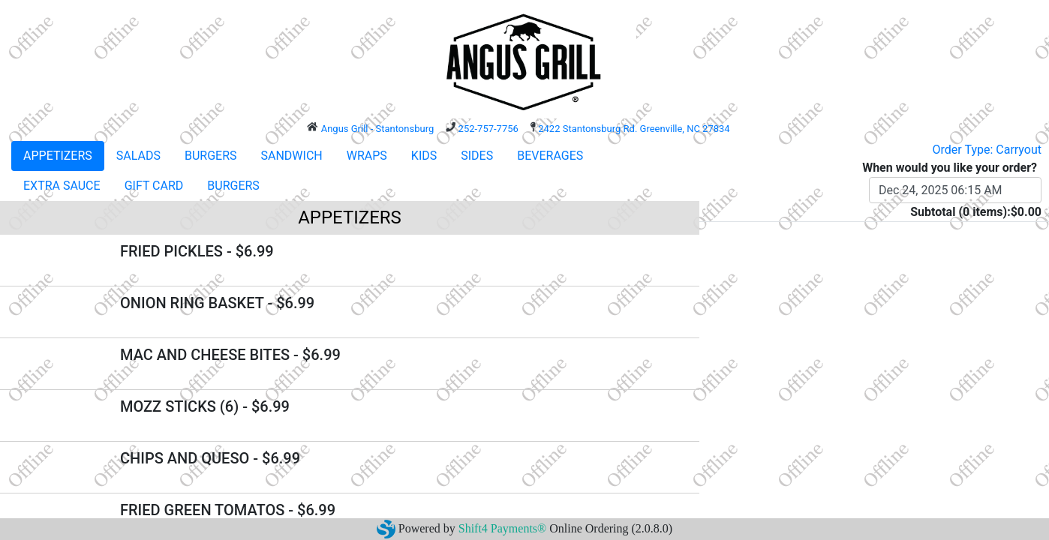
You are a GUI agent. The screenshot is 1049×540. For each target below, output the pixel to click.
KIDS (424, 155)
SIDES (477, 155)
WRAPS (367, 155)
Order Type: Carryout (987, 149)
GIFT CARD (154, 185)
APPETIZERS (57, 155)
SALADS (138, 155)
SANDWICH (292, 155)
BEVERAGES (550, 155)
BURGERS (211, 155)
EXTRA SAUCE (62, 185)
